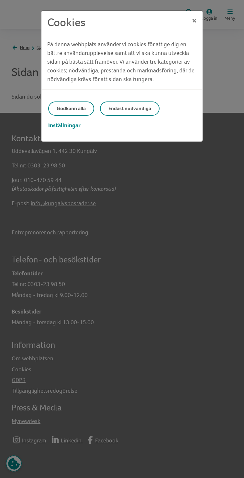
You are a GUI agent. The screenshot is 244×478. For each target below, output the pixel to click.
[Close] (194, 21)
